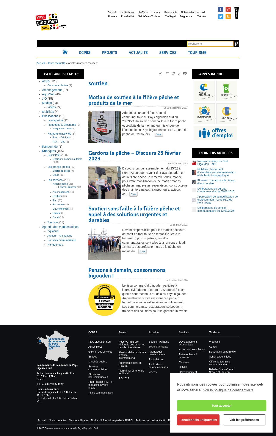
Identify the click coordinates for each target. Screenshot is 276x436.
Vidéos (51, 107)
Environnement (61, 208)
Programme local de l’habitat (130, 364)
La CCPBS (54, 155)
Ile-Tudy (143, 12)
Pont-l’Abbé (127, 16)
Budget (92, 356)
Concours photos (57, 85)
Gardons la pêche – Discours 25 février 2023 (134, 156)
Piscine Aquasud (204, 91)
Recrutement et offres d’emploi (215, 133)
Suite (158, 134)
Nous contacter (57, 420)
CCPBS (84, 52)
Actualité (138, 52)
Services (167, 52)
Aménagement (52, 90)
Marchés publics (97, 361)
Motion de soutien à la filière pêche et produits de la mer (133, 100)
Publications (50, 116)
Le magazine (55, 120)
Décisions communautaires (67, 159)
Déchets (57, 196)
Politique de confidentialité (150, 420)
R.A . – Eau (59, 141)
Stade (56, 175)
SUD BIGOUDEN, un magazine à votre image (100, 385)
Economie (58, 204)
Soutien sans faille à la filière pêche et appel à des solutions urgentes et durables (134, 214)
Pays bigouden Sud (99, 341)
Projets (109, 52)
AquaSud (48, 94)
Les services (55, 180)
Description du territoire (222, 351)
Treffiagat (170, 16)
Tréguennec (186, 16)
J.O (44, 98)
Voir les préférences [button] (244, 420)
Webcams (215, 341)
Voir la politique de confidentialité (228, 390)
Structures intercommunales (98, 376)
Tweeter (220, 16)
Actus (46, 81)
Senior (226, 113)
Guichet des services (100, 351)
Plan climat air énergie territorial (131, 372)
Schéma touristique (220, 356)
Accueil (66, 52)
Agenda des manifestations (60, 227)
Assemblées (95, 346)
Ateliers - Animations (59, 235)
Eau (55, 200)
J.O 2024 (124, 378)
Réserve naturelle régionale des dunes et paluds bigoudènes (131, 344)
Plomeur (112, 16)
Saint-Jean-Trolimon (149, 16)
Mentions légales (78, 420)
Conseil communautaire (61, 240)
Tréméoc (202, 16)
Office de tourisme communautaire (219, 363)
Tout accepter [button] (222, 405)
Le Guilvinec (128, 12)
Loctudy (156, 12)
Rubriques (49, 151)
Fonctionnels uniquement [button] (198, 420)
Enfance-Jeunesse (67, 187)
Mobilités (48, 111)
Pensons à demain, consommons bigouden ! (126, 273)
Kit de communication (100, 392)
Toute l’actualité (56, 63)
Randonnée (50, 146)
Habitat (57, 213)
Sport (56, 217)
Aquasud (52, 231)
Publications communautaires (158, 366)
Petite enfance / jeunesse (188, 356)
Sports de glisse (61, 170)
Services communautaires (97, 368)
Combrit (112, 12)
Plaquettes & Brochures (61, 124)
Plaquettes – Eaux (63, 128)
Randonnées (55, 244)
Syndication (228, 16)
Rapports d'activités (59, 133)
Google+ (228, 9)
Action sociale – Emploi (192, 349)
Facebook (220, 9)
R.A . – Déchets (61, 137)
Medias (47, 103)
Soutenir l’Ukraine (159, 341)
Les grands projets (58, 166)
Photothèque (156, 359)
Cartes (213, 346)
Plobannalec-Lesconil (192, 12)
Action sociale (60, 183)
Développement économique (188, 343)
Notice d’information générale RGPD (112, 420)
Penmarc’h (170, 12)
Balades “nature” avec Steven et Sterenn (221, 371)
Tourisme (197, 52)
